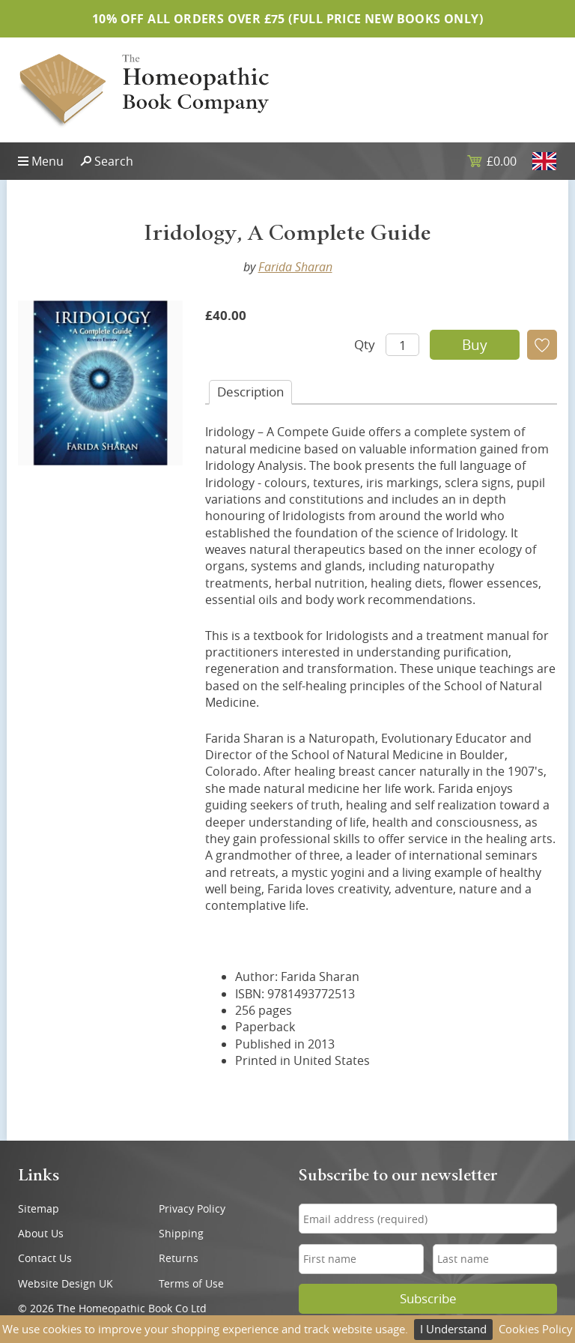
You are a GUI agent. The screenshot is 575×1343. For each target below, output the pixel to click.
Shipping (181, 1233)
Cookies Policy (536, 1328)
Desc (250, 391)
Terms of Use (191, 1283)
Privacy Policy (192, 1208)
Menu (47, 161)
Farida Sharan (295, 267)
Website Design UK (65, 1283)
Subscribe (428, 1299)
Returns (178, 1258)
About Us (41, 1233)
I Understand (453, 1328)
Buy (474, 344)
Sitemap (38, 1208)
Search (113, 161)
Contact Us (45, 1258)
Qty (364, 344)
